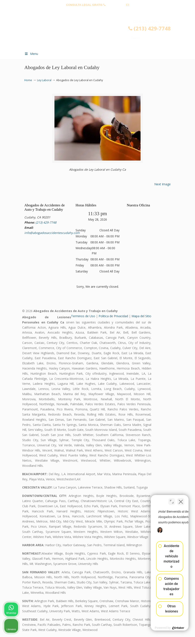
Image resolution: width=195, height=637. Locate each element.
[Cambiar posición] (171, 499)
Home (28, 80)
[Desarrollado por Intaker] (158, 628)
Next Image (162, 184)
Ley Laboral (44, 80)
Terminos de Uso (83, 316)
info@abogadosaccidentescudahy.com (97, 11)
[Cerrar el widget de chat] (180, 499)
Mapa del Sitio (141, 316)
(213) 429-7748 (115, 4)
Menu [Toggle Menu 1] (31, 54)
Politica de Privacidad (113, 316)
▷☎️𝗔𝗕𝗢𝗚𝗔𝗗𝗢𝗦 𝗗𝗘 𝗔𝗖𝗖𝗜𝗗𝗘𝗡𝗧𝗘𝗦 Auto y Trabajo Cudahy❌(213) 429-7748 (102, 33)
